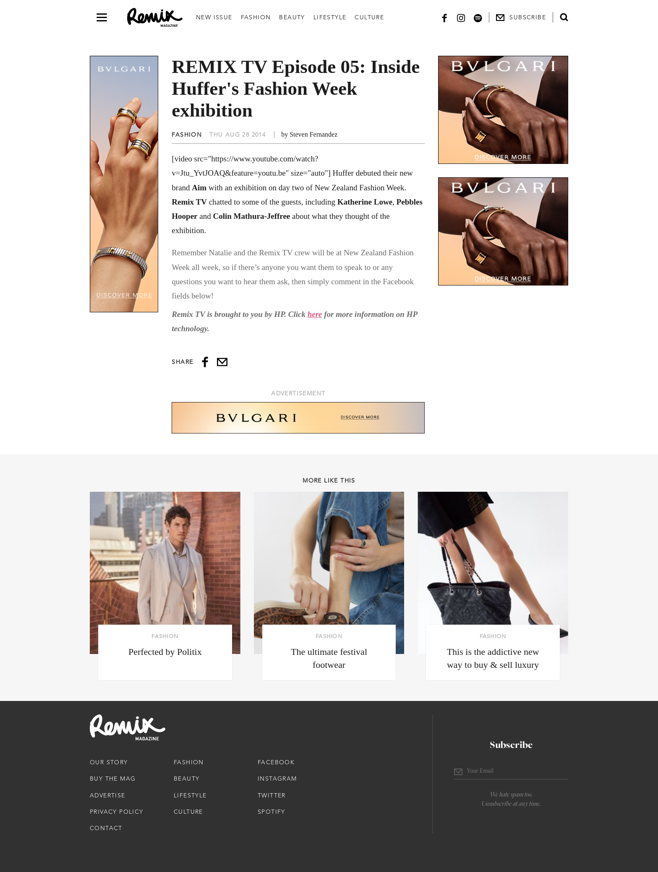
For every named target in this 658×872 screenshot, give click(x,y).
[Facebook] (444, 17)
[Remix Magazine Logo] (155, 17)
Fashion (256, 17)
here (315, 314)
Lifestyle (330, 17)
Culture (369, 17)
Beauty (292, 17)
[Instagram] (461, 17)
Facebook (276, 762)
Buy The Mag (113, 778)
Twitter (272, 795)
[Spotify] (478, 17)
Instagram (277, 778)
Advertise (107, 795)
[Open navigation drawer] (102, 17)
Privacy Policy (117, 811)
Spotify (271, 811)
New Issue (214, 17)
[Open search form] (564, 17)
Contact (106, 828)
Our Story (109, 762)
